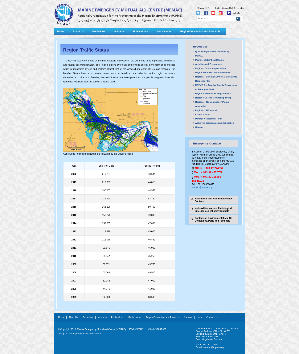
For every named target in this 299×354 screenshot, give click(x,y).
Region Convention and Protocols (200, 31)
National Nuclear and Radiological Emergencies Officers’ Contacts (213, 209)
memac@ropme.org (202, 187)
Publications (140, 31)
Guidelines (98, 31)
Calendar (233, 13)
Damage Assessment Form (208, 119)
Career (210, 8)
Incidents (119, 31)
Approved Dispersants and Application (214, 123)
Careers (188, 317)
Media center (164, 31)
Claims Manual (202, 114)
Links (217, 8)
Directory (201, 8)
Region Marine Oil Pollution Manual (213, 72)
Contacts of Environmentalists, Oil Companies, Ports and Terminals (213, 219)
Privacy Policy (136, 329)
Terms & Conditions (156, 329)
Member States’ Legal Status (209, 60)
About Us (78, 31)
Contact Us (226, 8)
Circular (199, 127)
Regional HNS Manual (206, 110)
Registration (239, 8)
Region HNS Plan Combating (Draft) (213, 98)
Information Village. (92, 333)
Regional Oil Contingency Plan (210, 68)
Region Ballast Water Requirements (213, 93)
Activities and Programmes (208, 64)
